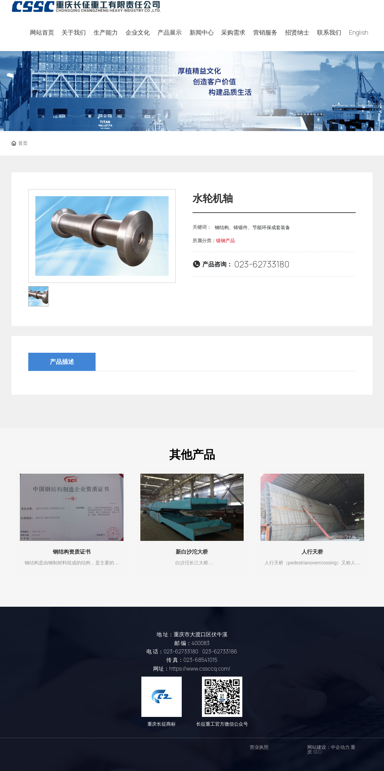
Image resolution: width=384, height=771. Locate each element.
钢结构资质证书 (72, 551)
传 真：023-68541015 (191, 659)
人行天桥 (312, 551)
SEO (317, 752)
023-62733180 (261, 264)
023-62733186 (219, 651)
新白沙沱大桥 (192, 551)
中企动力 (340, 747)
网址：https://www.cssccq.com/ (192, 668)
